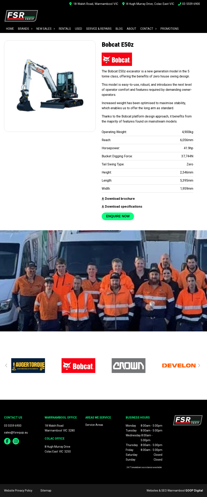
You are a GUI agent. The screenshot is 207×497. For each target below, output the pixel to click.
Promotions (170, 28)
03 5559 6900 (189, 4)
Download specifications (122, 206)
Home (10, 28)
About (131, 28)
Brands (23, 28)
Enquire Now (118, 216)
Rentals (65, 28)
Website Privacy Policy (18, 490)
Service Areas (94, 424)
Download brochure (118, 199)
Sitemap (45, 490)
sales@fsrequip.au (16, 432)
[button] (6, 365)
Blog (119, 28)
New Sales (44, 28)
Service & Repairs (99, 28)
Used (78, 28)
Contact (146, 28)
